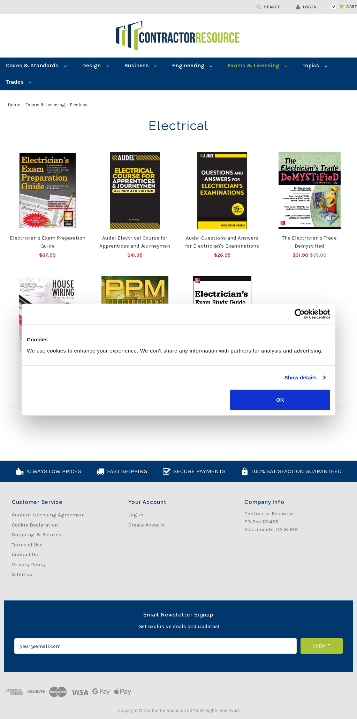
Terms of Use (27, 545)
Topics (315, 65)
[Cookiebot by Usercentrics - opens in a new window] (299, 314)
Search (269, 7)
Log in (306, 7)
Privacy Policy (29, 564)
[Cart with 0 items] (340, 6)
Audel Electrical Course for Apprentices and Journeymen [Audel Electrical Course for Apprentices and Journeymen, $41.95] (134, 242)
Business (140, 65)
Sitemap (22, 574)
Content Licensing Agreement (48, 515)
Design (95, 65)
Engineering (192, 65)
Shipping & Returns (36, 534)
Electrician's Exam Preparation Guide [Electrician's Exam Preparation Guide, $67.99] (47, 242)
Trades (19, 81)
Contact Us (25, 554)
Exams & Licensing (257, 65)
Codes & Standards (36, 65)
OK (280, 399)
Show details (300, 377)
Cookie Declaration (35, 525)
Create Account (146, 525)
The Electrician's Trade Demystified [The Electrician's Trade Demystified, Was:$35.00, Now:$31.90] (309, 242)
